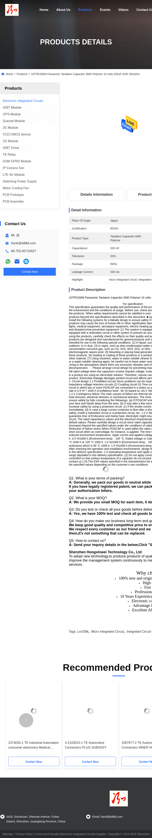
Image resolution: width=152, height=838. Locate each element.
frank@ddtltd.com (23, 243)
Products (85, 9)
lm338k (83, 631)
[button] (26, 720)
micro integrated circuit (107, 631)
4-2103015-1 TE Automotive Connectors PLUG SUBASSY (85, 745)
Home (44, 9)
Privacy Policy (24, 834)
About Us (63, 9)
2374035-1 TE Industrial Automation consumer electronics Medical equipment (33, 745)
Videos (123, 9)
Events (105, 9)
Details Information (96, 194)
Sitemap (7, 834)
